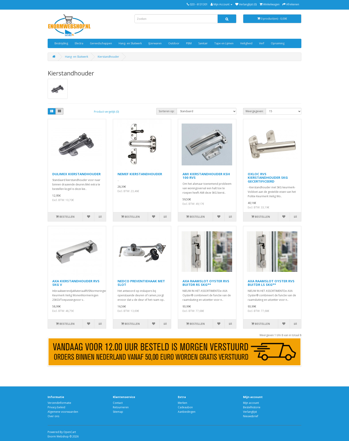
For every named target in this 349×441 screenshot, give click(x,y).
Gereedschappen (101, 43)
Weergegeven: (255, 111)
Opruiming (277, 43)
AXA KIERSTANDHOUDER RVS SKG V (75, 283)
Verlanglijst (250, 412)
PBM (189, 43)
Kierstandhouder (108, 57)
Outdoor (173, 43)
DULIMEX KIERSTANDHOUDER (76, 174)
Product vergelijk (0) (106, 112)
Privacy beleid (56, 407)
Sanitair (203, 43)
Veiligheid (246, 43)
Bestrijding (61, 43)
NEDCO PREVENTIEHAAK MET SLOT (141, 283)
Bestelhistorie (251, 407)
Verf (261, 43)
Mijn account (251, 403)
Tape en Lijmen (223, 43)
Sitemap (118, 412)
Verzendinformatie (59, 403)
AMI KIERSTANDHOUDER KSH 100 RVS (206, 176)
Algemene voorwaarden (63, 412)
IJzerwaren (155, 43)
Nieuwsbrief (250, 416)
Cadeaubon (185, 407)
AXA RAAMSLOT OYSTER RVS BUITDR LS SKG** (271, 283)
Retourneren (121, 407)
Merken (182, 403)
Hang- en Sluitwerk (130, 43)
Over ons (53, 416)
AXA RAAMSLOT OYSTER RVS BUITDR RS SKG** (206, 283)
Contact (118, 403)
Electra (79, 43)
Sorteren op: (166, 111)
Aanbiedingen (186, 412)
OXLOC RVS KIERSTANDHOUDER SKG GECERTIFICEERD (268, 177)
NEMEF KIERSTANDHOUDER (140, 174)
